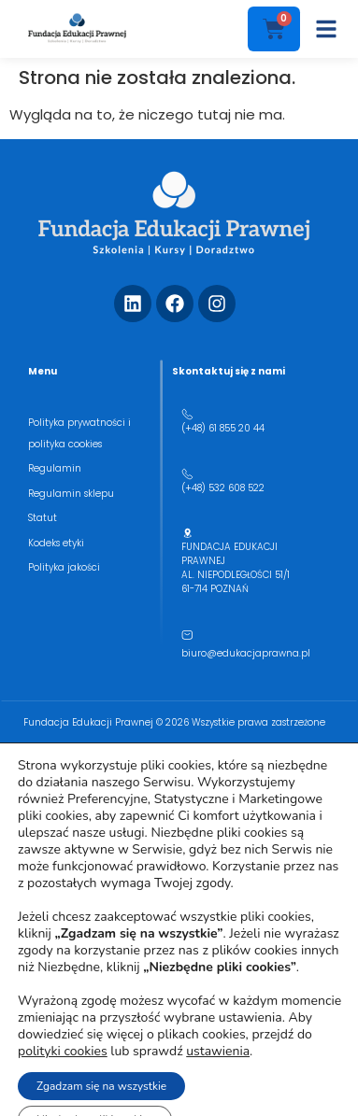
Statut (42, 518)
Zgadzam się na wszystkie (101, 1086)
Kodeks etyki (56, 543)
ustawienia (218, 1051)
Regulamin (54, 468)
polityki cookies (62, 1051)
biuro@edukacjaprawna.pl (245, 653)
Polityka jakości (64, 567)
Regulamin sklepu (71, 494)
